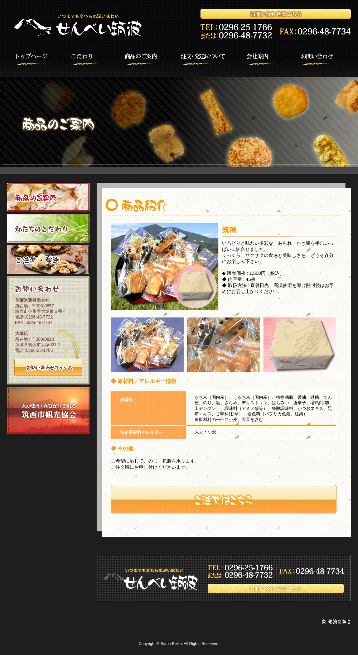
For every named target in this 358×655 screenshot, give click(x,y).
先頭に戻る (336, 622)
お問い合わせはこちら (224, 578)
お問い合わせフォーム (48, 367)
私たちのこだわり (48, 228)
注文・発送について (208, 58)
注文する (224, 499)
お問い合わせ (327, 58)
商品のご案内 (149, 58)
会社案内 (268, 58)
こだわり (90, 58)
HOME (30, 58)
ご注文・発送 (48, 259)
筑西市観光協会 (48, 410)
